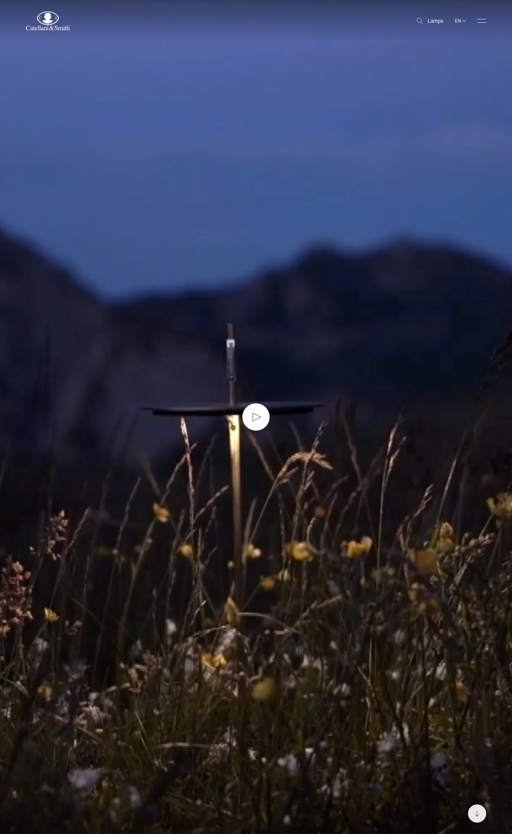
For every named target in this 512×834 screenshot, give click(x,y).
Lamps (430, 21)
